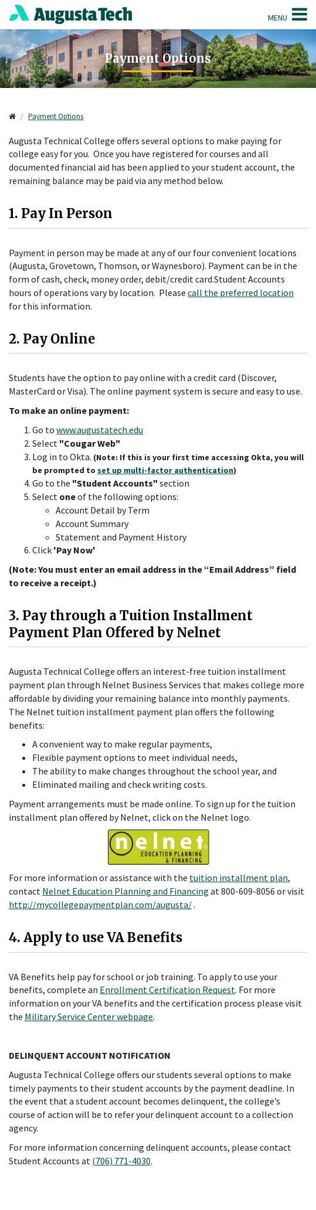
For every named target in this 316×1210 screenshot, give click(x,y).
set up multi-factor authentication (165, 470)
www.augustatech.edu (99, 430)
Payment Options (55, 116)
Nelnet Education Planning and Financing (125, 891)
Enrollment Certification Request (167, 989)
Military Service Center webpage (89, 1016)
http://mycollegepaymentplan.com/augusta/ (100, 904)
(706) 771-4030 (121, 1161)
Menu (287, 14)
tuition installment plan (238, 877)
